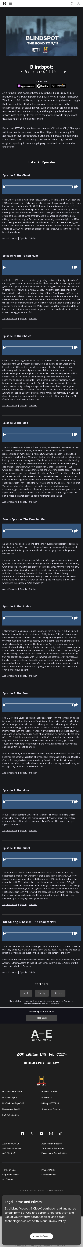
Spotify (23, 238)
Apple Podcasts (9, 238)
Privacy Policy (48, 1170)
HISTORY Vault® (49, 1091)
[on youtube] (41, 1133)
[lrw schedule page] (56, 1064)
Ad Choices (8, 1179)
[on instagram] (51, 1133)
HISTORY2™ (47, 1097)
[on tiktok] (60, 1133)
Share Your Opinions (52, 1109)
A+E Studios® (9, 1153)
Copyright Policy (10, 1174)
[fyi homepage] (51, 1055)
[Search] (72, 3)
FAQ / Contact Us (10, 1115)
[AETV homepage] (20, 1055)
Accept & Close (41, 1236)
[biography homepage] (34, 1064)
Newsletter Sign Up (11, 1109)
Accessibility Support (52, 1143)
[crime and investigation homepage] (49, 1064)
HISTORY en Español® (13, 1103)
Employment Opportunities (54, 1153)
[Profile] (78, 3)
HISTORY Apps (9, 1097)
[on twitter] (32, 1133)
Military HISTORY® (50, 1103)
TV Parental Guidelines (53, 1148)
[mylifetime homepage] (32, 1055)
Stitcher (33, 238)
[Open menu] (10, 3)
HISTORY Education (12, 1091)
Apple (26, 993)
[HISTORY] (5, 3)
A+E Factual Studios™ (12, 1148)
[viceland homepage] (61, 1055)
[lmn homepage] (43, 1055)
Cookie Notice (49, 1174)
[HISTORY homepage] (41, 1080)
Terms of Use (9, 1170)
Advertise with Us (10, 1143)
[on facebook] (22, 1133)
